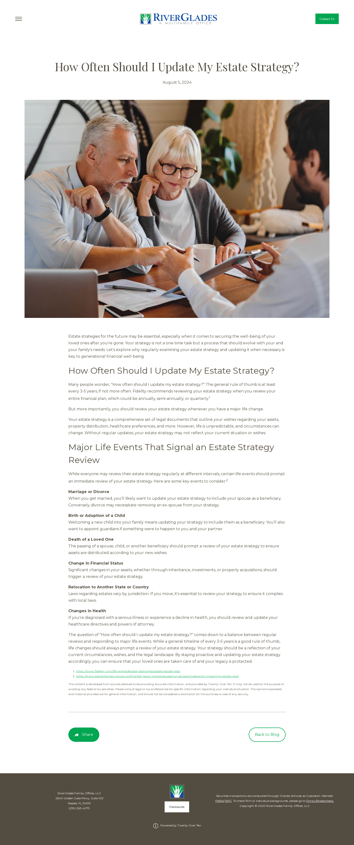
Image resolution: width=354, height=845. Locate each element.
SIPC (228, 801)
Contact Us (327, 19)
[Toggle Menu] (18, 19)
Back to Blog (267, 734)
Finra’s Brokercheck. (320, 801)
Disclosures (176, 807)
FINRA (219, 801)
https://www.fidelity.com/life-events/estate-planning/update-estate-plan (128, 671)
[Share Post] (83, 735)
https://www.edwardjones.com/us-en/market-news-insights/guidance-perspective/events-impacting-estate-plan (157, 676)
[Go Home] (177, 18)
